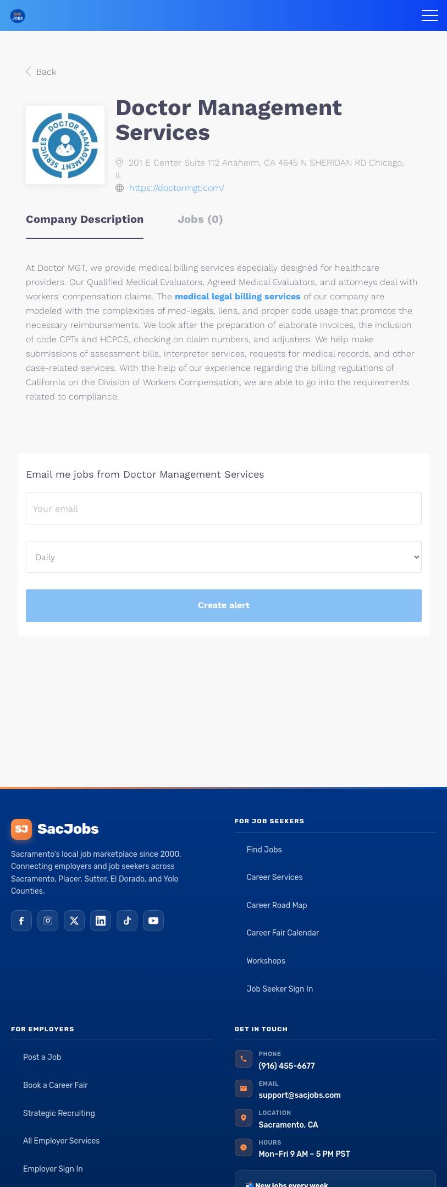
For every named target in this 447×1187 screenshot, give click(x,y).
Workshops (266, 961)
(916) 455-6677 (287, 1066)
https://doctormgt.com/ (176, 188)
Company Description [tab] (85, 219)
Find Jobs (264, 850)
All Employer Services (61, 1141)
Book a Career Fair (55, 1085)
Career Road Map (277, 905)
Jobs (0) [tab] (200, 219)
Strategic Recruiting (59, 1113)
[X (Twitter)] (74, 920)
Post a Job (42, 1057)
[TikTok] (127, 920)
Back (45, 72)
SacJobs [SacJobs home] (54, 829)
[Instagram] (47, 920)
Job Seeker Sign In (280, 989)
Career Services (275, 877)
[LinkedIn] (100, 920)
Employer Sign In (53, 1169)
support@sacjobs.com (300, 1095)
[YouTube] (153, 920)
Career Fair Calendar (283, 933)
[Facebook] (21, 920)
